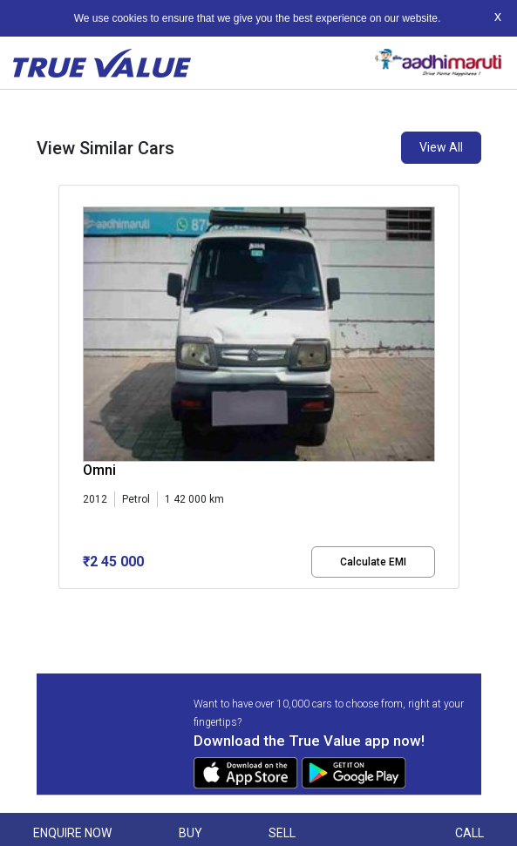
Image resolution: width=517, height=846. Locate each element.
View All (441, 147)
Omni (99, 470)
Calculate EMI (373, 562)
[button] (63, 604)
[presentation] (68, 390)
